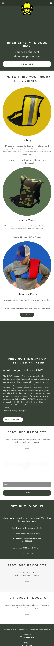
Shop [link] (27, 643)
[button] (5, 3)
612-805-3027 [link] (27, 541)
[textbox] (27, 484)
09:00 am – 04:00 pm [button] (31, 548)
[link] (27, 3)
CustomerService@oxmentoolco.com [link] (27, 538)
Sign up (27, 492)
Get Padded (27, 314)
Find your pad (27, 64)
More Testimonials (13, 419)
